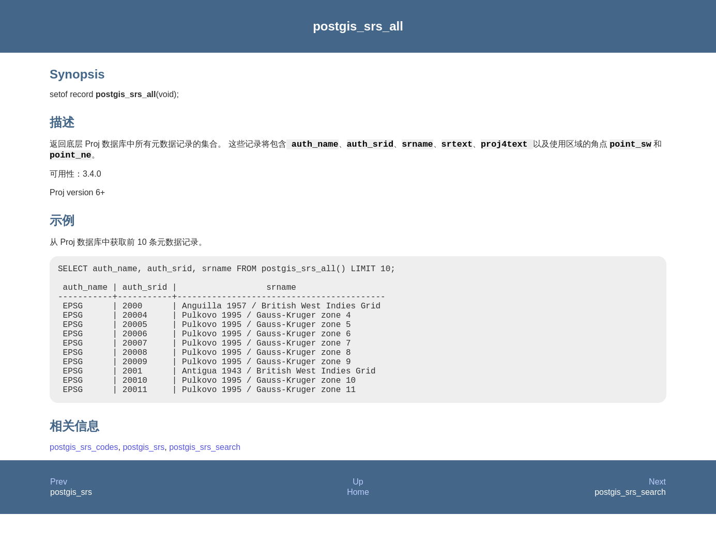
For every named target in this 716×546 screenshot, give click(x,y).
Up (358, 513)
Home (358, 524)
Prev (58, 513)
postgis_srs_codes (84, 479)
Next (657, 513)
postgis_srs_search (204, 479)
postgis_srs (143, 479)
